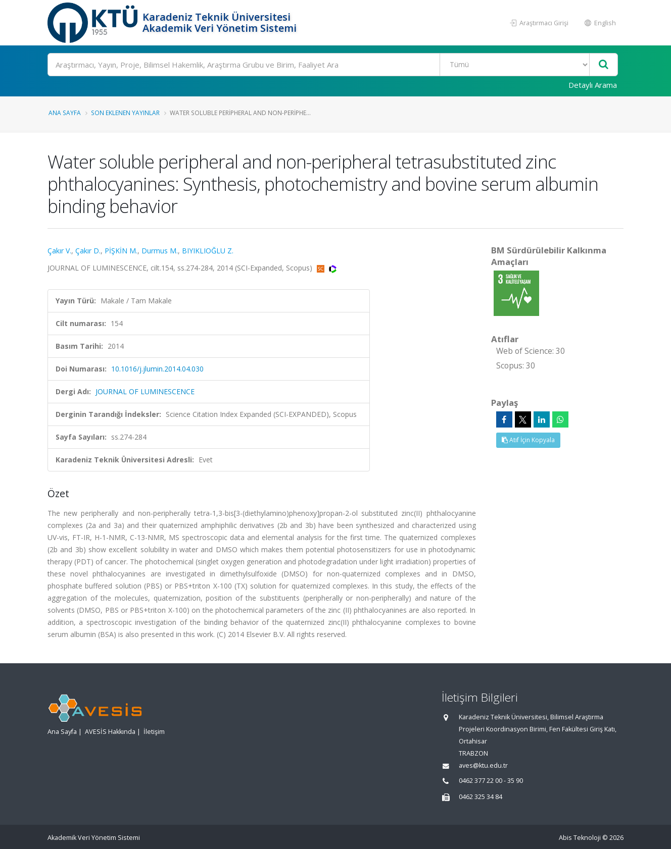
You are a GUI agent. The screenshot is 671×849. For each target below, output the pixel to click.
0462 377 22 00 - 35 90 (491, 780)
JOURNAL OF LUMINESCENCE (145, 391)
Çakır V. (59, 250)
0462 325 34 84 (480, 796)
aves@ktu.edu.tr (483, 765)
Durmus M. (159, 250)
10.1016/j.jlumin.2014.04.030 (157, 369)
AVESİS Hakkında (110, 731)
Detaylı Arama (592, 85)
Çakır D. (88, 250)
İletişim (154, 731)
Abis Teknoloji (580, 837)
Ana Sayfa (65, 113)
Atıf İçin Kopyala (528, 440)
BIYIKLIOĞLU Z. (207, 250)
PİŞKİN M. (121, 250)
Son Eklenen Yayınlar (125, 113)
